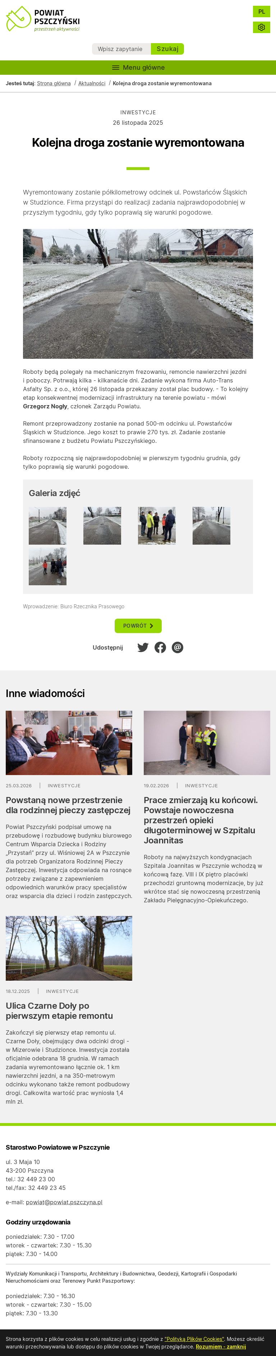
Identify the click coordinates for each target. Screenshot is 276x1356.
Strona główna (54, 83)
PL (261, 11)
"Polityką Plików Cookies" (194, 1339)
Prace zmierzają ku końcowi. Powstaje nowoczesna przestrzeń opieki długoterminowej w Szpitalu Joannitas (201, 820)
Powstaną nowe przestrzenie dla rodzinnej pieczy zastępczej (68, 805)
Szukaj (167, 48)
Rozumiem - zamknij (221, 1346)
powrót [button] (138, 626)
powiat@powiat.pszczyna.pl (64, 1202)
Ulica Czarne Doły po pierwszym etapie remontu (59, 1010)
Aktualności (91, 83)
